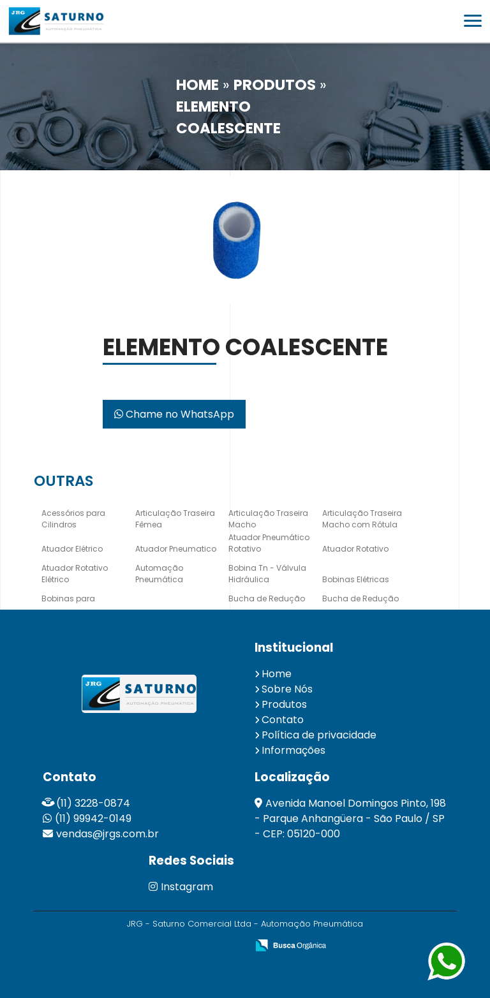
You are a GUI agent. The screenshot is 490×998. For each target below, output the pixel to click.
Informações (293, 750)
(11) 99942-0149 (93, 818)
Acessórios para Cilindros (73, 519)
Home (277, 673)
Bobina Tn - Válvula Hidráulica (267, 573)
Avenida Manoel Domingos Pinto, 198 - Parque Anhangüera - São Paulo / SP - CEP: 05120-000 (350, 818)
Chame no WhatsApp (174, 414)
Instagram (181, 886)
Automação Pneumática (159, 573)
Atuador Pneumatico (175, 548)
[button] (473, 20)
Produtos (284, 704)
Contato (283, 719)
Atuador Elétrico (72, 548)
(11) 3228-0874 (93, 803)
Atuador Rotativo (355, 548)
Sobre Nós (287, 689)
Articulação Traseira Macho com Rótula (362, 519)
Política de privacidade (319, 735)
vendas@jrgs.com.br (107, 833)
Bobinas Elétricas (355, 579)
